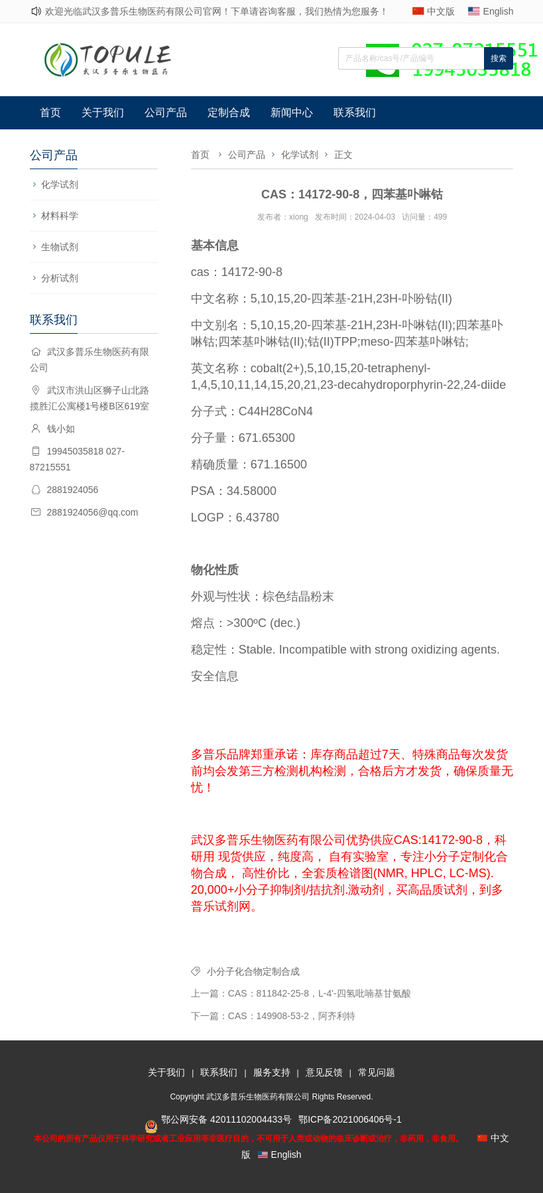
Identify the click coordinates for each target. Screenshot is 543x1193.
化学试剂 (59, 184)
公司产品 (166, 112)
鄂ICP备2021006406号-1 (350, 1119)
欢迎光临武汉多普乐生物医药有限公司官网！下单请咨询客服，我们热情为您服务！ (217, 11)
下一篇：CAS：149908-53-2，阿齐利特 (273, 1016)
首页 (50, 112)
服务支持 (271, 1072)
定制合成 (229, 112)
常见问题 (376, 1072)
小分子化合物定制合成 (253, 971)
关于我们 (103, 112)
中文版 (441, 11)
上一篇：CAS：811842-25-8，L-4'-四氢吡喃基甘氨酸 (301, 993)
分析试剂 (59, 278)
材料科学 (59, 215)
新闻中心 (292, 112)
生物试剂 (59, 247)
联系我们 (354, 112)
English (498, 11)
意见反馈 (324, 1072)
